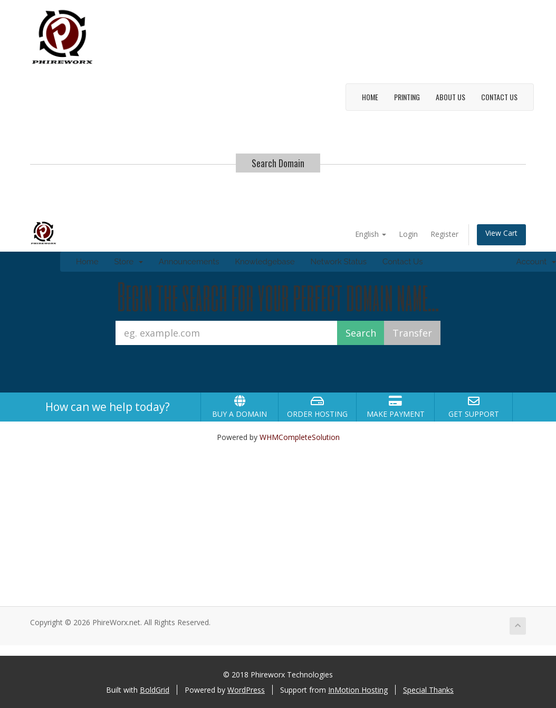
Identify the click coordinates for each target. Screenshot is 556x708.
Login (408, 234)
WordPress (246, 690)
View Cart (501, 233)
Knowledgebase (264, 261)
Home (370, 96)
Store (128, 261)
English (370, 234)
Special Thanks (428, 690)
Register (444, 234)
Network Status (338, 261)
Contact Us (499, 96)
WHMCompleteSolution (300, 437)
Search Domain (278, 163)
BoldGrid (154, 690)
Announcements (189, 261)
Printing (407, 96)
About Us (450, 96)
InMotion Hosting (358, 690)
